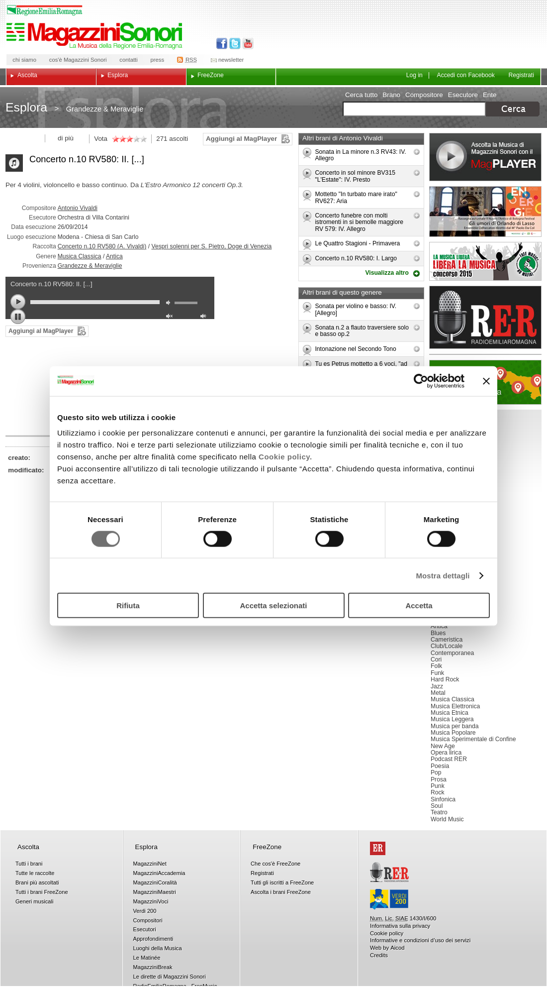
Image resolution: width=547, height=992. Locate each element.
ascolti (178, 138)
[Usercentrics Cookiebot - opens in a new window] (420, 380)
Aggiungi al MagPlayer (241, 138)
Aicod (397, 948)
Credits (379, 955)
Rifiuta (128, 605)
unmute (170, 317)
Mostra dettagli (442, 575)
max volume (204, 317)
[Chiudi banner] (486, 380)
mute (170, 304)
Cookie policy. (285, 456)
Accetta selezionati (273, 605)
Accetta (418, 605)
